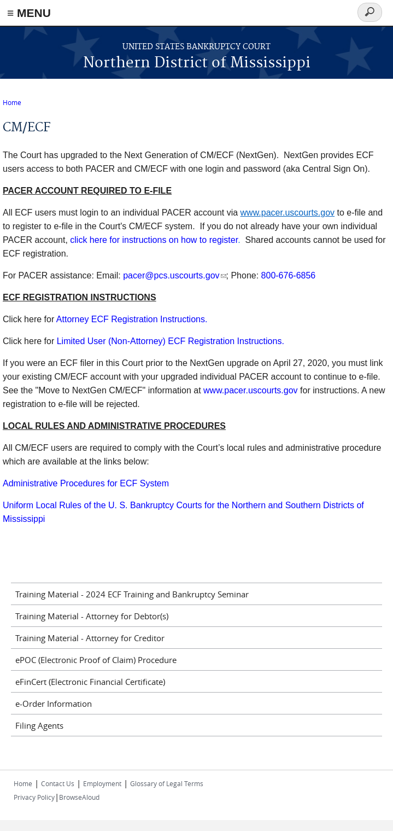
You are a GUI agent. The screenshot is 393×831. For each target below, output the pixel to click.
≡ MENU (29, 13)
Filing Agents (39, 725)
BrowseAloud (79, 797)
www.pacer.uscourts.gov (250, 390)
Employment (102, 783)
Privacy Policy (34, 797)
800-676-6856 (288, 275)
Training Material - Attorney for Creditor (90, 637)
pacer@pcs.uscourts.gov (174, 275)
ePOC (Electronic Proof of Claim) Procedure (96, 659)
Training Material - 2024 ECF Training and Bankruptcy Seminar (132, 594)
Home (12, 102)
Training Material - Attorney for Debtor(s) (91, 616)
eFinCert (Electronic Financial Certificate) (90, 681)
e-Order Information (53, 703)
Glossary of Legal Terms (166, 783)
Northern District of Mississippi (196, 63)
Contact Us (57, 783)
